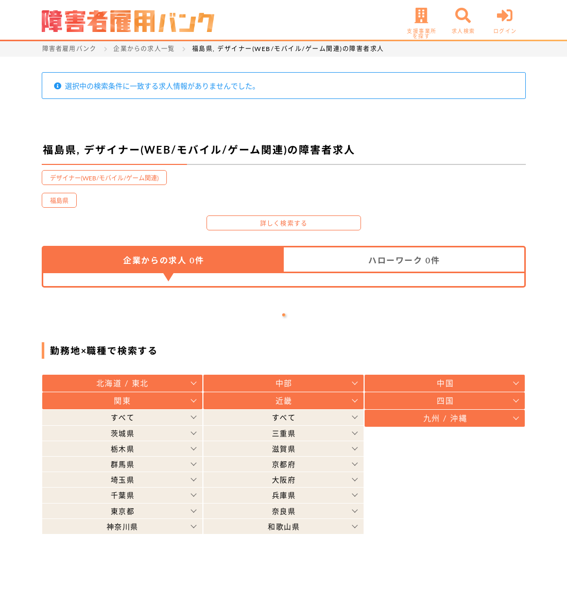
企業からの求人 (163, 260)
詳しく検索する (283, 223)
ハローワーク (404, 260)
